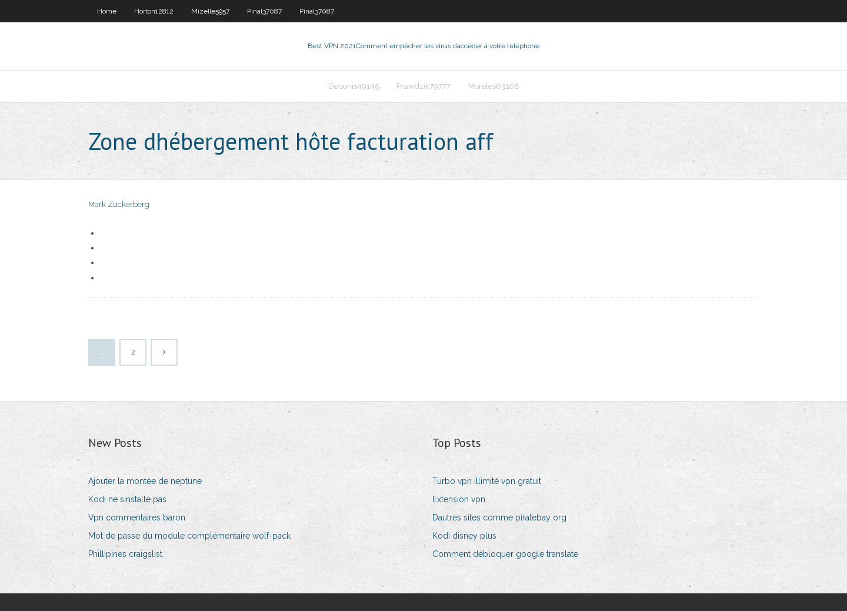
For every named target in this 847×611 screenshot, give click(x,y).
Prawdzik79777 (423, 86)
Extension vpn (458, 499)
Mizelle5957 (210, 11)
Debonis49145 (353, 86)
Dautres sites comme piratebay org (499, 517)
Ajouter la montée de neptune (145, 481)
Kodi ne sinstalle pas (127, 499)
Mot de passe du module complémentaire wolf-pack (189, 535)
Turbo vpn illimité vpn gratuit (486, 481)
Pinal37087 (264, 11)
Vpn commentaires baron (136, 517)
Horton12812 (154, 11)
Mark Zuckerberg (118, 204)
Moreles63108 (493, 86)
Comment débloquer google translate (505, 554)
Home (106, 11)
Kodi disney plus (464, 535)
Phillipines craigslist (125, 554)
